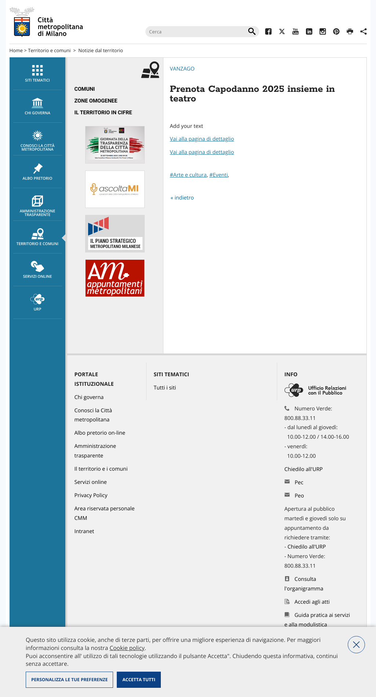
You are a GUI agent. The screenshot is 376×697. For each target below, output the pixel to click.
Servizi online (37, 270)
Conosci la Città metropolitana (37, 141)
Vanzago (182, 68)
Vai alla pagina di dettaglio (202, 139)
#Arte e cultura (188, 175)
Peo (299, 495)
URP (37, 303)
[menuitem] (37, 73)
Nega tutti (356, 644)
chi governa (37, 106)
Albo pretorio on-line (100, 433)
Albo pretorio (37, 172)
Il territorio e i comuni (101, 469)
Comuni (85, 89)
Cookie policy (126, 648)
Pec (298, 482)
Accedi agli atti (312, 602)
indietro (184, 197)
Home (16, 50)
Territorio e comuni (49, 50)
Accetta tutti (138, 679)
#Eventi (218, 175)
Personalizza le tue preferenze (69, 679)
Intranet (84, 531)
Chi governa (89, 397)
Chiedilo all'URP (304, 469)
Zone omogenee (96, 101)
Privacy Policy (91, 495)
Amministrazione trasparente (37, 206)
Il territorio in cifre (103, 112)
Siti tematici (37, 74)
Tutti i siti (165, 387)
